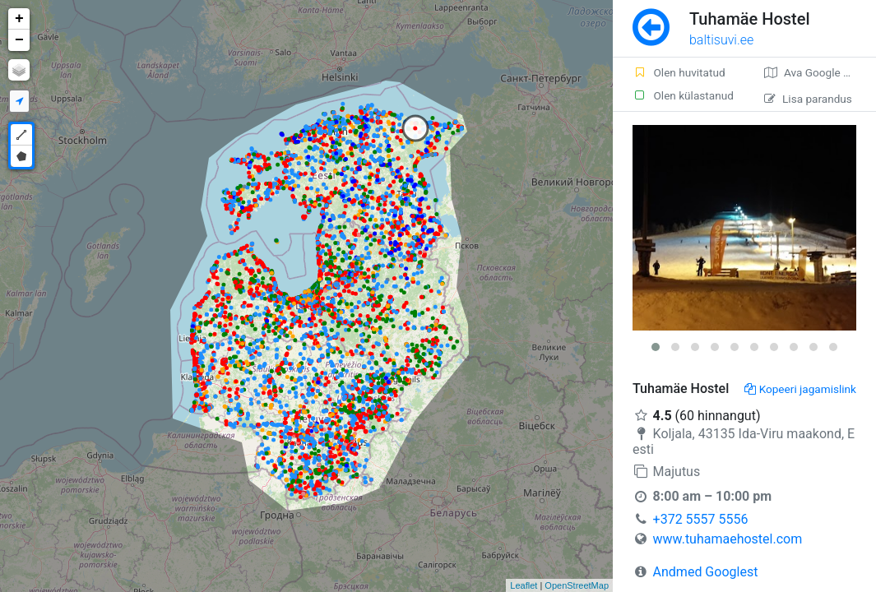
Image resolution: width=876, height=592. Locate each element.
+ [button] (19, 19)
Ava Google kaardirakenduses (820, 72)
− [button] (19, 40)
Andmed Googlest (705, 572)
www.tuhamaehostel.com (728, 539)
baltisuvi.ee (721, 40)
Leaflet (523, 585)
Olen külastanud (683, 95)
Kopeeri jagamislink (800, 388)
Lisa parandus (808, 98)
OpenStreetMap (577, 585)
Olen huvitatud (679, 72)
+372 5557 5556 (701, 519)
